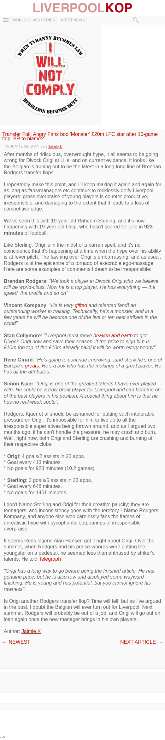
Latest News (71, 20)
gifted (81, 305)
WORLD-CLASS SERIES (33, 20)
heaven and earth (113, 335)
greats (32, 365)
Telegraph (50, 559)
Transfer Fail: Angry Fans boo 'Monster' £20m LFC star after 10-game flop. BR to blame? (80, 136)
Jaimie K (31, 631)
